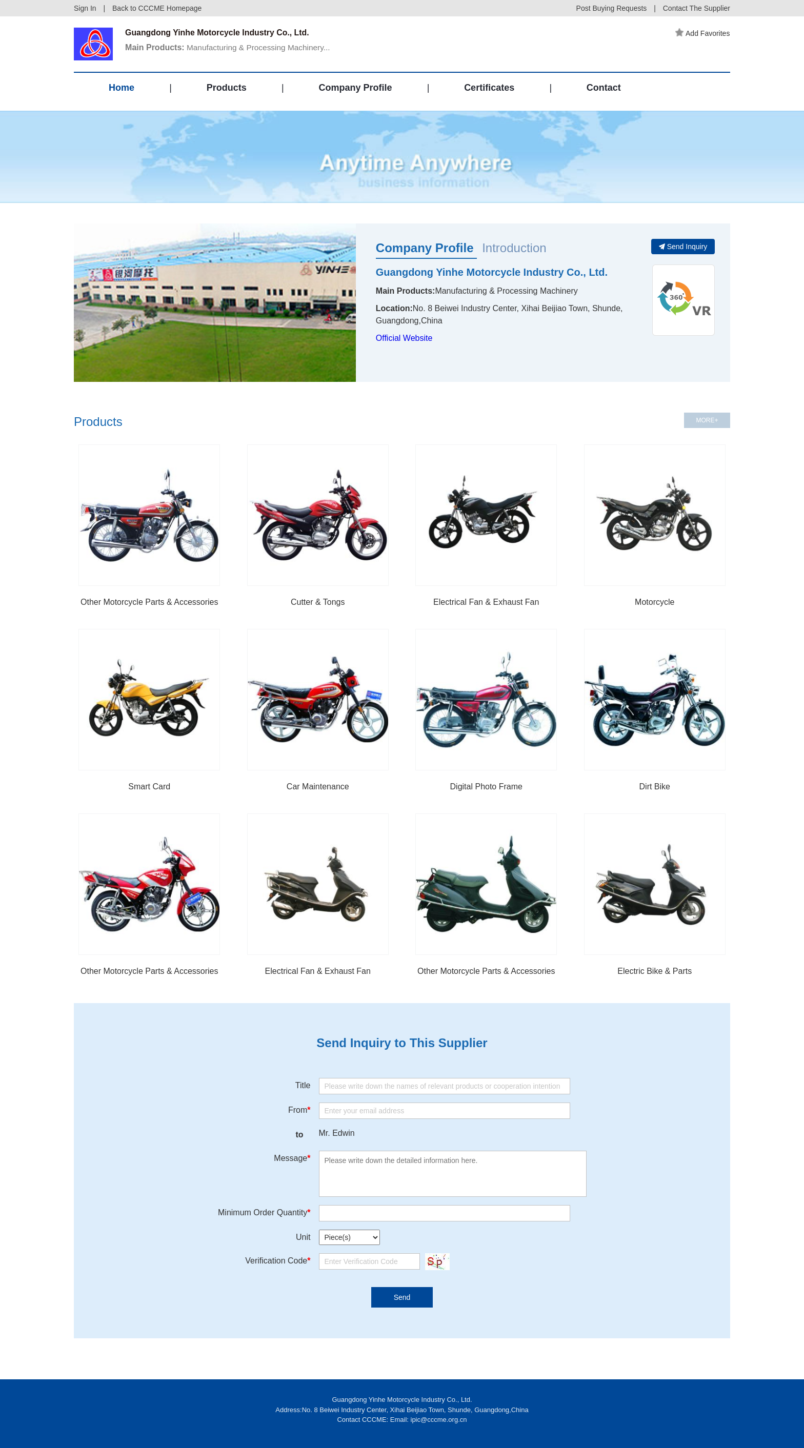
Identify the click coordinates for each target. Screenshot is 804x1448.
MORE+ (707, 420)
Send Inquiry (683, 246)
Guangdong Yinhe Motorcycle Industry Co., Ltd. (492, 272)
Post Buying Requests (611, 8)
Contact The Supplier (696, 8)
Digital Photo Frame (486, 786)
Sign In (85, 8)
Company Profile (355, 89)
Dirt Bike (654, 786)
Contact (604, 89)
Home (121, 89)
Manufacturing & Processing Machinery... (231, 48)
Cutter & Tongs (318, 602)
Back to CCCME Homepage (157, 8)
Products (227, 89)
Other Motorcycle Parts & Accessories (149, 602)
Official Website (404, 338)
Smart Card (149, 786)
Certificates (489, 89)
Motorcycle (654, 602)
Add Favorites (703, 33)
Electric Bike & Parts (654, 971)
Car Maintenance (318, 786)
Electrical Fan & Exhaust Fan (486, 602)
